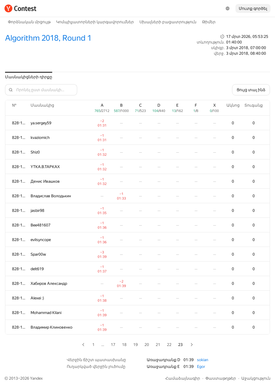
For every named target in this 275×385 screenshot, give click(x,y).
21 (158, 344)
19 (135, 344)
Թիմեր (209, 22)
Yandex (36, 378)
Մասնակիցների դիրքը (28, 77)
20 (147, 344)
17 (113, 344)
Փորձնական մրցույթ (29, 22)
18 (124, 344)
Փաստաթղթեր (220, 378)
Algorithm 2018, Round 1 (48, 38)
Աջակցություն (256, 378)
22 (169, 344)
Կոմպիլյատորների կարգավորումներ (95, 22)
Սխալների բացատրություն (167, 22)
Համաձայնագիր (182, 378)
